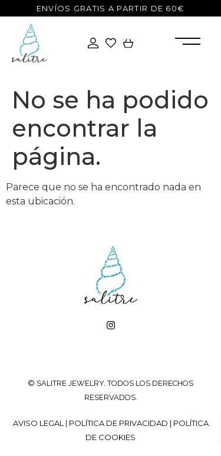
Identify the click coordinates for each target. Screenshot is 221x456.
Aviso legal (38, 423)
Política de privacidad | (121, 423)
